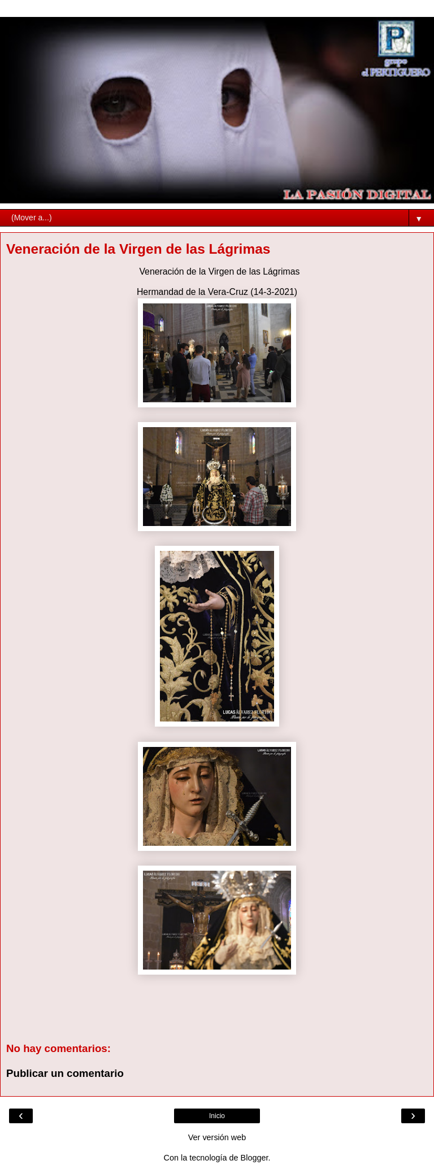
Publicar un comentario (65, 1073)
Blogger (254, 1157)
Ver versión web (217, 1137)
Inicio (217, 1116)
